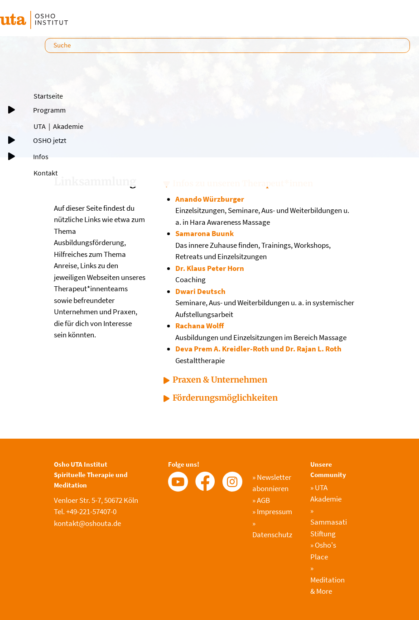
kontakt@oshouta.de (87, 523)
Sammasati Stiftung (328, 522)
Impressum (272, 511)
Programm (49, 109)
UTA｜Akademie (58, 126)
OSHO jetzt (49, 140)
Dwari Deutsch (200, 291)
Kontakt (46, 172)
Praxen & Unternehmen (220, 379)
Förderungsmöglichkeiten (225, 398)
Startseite (48, 95)
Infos (40, 156)
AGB (261, 500)
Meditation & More (327, 579)
